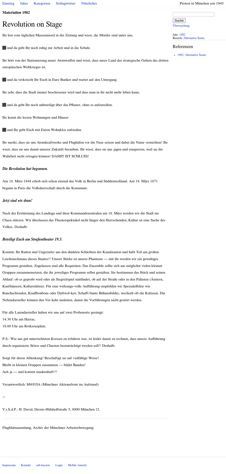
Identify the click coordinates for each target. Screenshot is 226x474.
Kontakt (26, 465)
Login (59, 465)
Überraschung (181, 25)
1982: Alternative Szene (191, 55)
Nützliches (89, 3)
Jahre (24, 3)
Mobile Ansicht (77, 465)
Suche (179, 20)
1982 (182, 34)
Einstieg (8, 3)
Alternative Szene (194, 38)
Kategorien (42, 3)
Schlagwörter (65, 3)
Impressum (9, 465)
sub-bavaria (43, 465)
